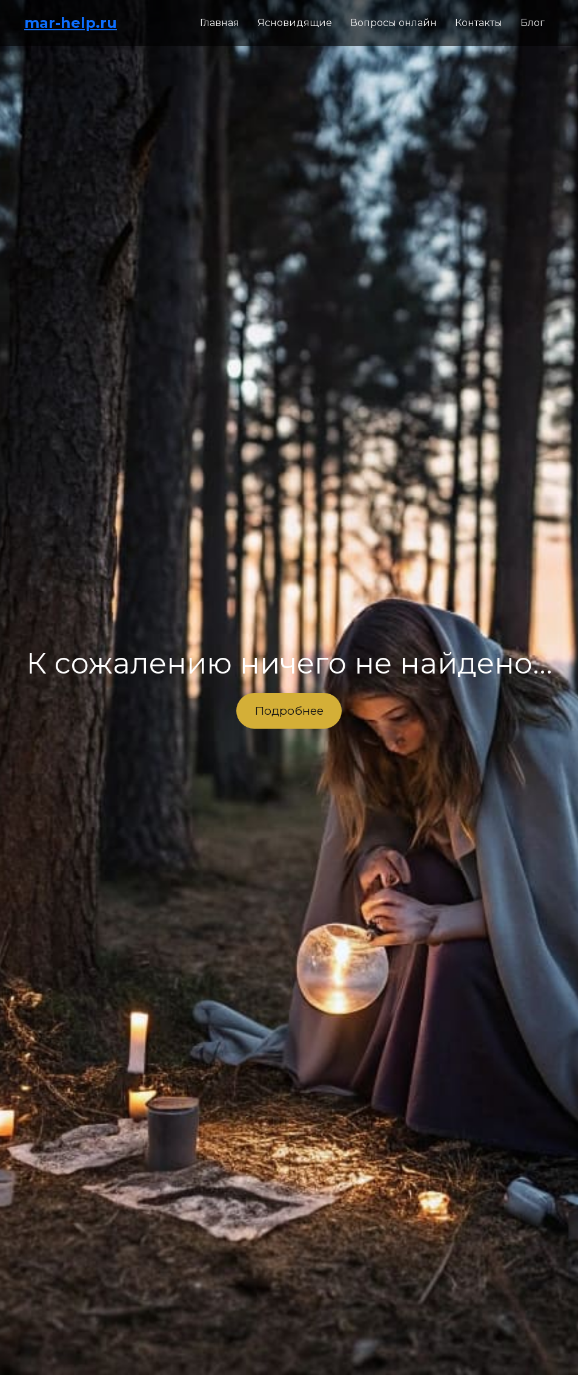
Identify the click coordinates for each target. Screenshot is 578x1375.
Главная (219, 22)
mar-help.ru (70, 22)
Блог (532, 22)
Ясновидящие (294, 22)
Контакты (478, 22)
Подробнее (289, 710)
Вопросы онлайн (393, 22)
